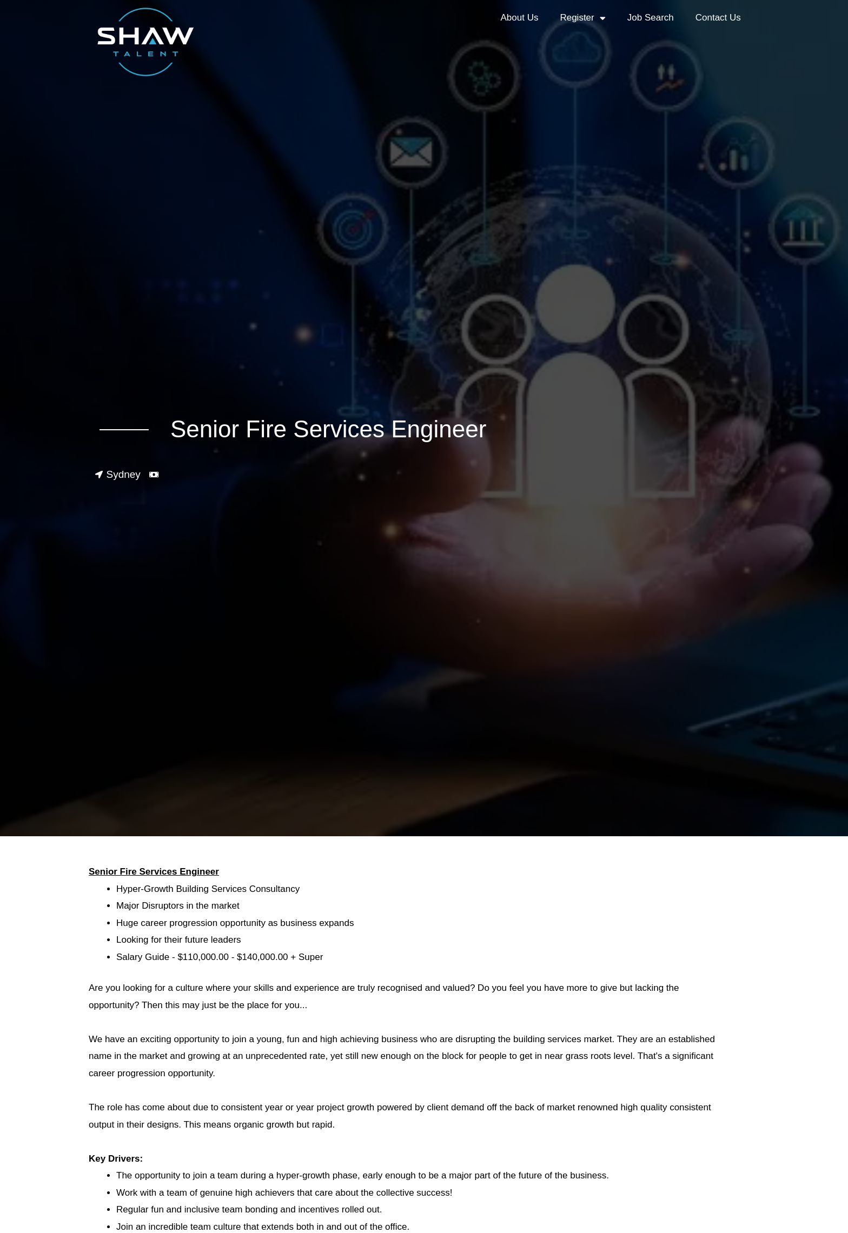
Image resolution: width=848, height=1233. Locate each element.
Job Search (650, 17)
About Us (520, 17)
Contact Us (718, 17)
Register (582, 18)
